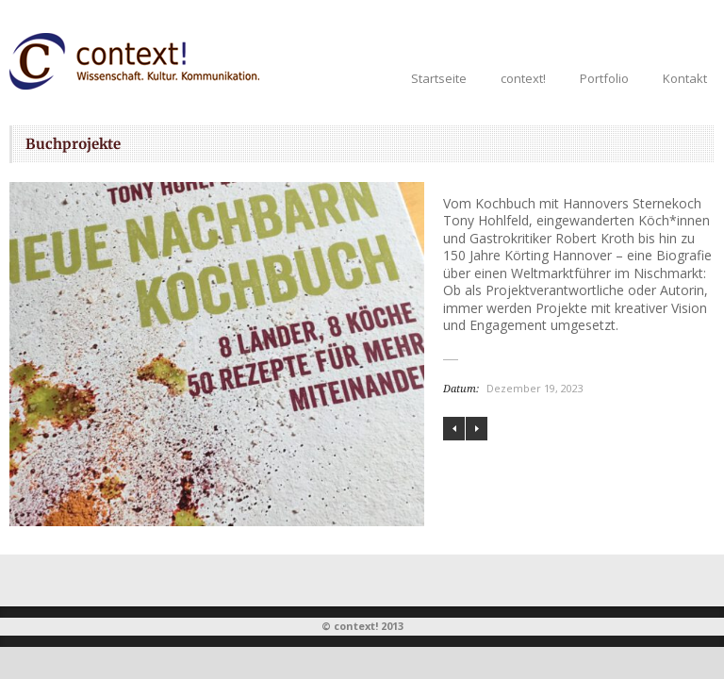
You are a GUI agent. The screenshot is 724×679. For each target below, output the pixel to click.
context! (523, 78)
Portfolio (604, 78)
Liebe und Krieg (454, 428)
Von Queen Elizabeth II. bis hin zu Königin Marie (476, 428)
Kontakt (685, 78)
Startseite (439, 78)
